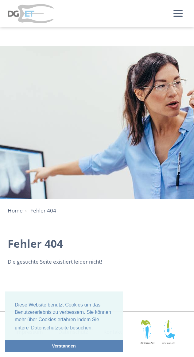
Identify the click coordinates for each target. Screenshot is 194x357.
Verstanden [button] (64, 346)
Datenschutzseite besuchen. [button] (62, 327)
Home (15, 210)
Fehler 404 (43, 210)
